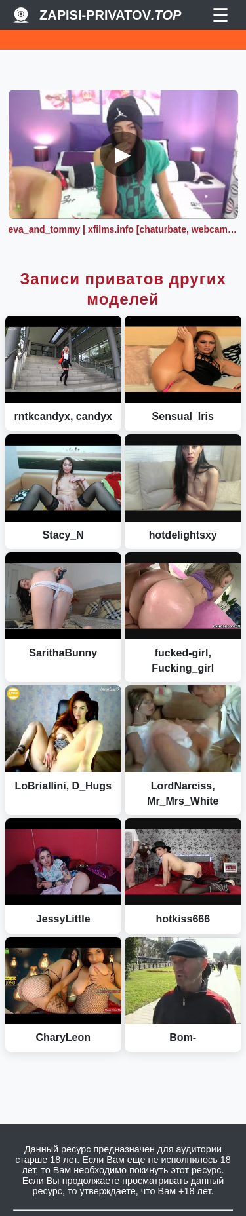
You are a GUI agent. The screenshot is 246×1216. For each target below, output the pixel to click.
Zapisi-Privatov (110, 15)
